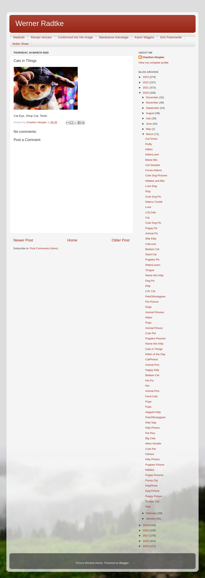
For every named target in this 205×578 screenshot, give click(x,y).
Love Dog (151, 186)
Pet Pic (149, 380)
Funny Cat (151, 480)
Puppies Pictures (155, 338)
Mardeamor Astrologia (114, 37)
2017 (146, 535)
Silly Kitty (150, 238)
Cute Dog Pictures (156, 175)
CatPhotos (151, 359)
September (153, 107)
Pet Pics (150, 433)
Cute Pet (150, 333)
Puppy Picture (153, 496)
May (149, 128)
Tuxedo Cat (152, 501)
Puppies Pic (152, 259)
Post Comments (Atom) (44, 248)
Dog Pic (150, 280)
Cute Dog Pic (153, 196)
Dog (147, 191)
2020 (146, 92)
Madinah (19, 37)
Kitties (149, 149)
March (150, 134)
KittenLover (152, 154)
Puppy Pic (151, 228)
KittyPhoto (151, 485)
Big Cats (150, 438)
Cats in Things (154, 349)
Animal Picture (154, 328)
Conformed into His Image (75, 37)
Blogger (124, 562)
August (150, 113)
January (151, 518)
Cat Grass (151, 138)
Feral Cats (151, 396)
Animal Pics (152, 364)
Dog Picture (152, 490)
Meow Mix (151, 159)
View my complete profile (154, 62)
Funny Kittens (153, 170)
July (149, 118)
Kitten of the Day (155, 354)
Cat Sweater (152, 165)
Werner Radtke (39, 23)
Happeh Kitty (153, 412)
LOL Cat (150, 291)
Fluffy (148, 144)
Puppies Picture (154, 464)
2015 (146, 546)
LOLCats (150, 212)
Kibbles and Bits (155, 180)
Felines (149, 454)
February (152, 513)
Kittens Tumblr (154, 201)
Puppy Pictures (154, 475)
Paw (148, 506)
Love (148, 207)
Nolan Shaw (20, 43)
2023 (146, 76)
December (152, 97)
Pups (148, 322)
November (152, 102)
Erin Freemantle (171, 37)
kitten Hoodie (153, 443)
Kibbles (149, 469)
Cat (147, 217)
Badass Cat (152, 249)
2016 (146, 540)
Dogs (148, 306)
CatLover (150, 243)
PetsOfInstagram (155, 296)
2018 (146, 530)
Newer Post (23, 240)
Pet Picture (152, 301)
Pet (147, 385)
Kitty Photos (152, 427)
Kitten (148, 317)
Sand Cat (151, 254)
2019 (146, 525)
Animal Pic (151, 233)
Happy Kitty (152, 369)
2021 (146, 87)
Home (72, 240)
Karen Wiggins (144, 37)
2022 (146, 82)
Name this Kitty (154, 275)
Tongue (149, 270)
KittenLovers (152, 264)
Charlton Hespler (153, 57)
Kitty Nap (150, 422)
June (149, 123)
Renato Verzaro (41, 37)
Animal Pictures (154, 312)
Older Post (121, 240)
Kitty (148, 285)
